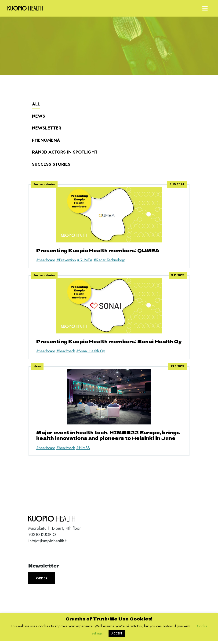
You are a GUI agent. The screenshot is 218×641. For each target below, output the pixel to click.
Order (41, 578)
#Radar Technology (109, 260)
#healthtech (65, 351)
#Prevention (66, 260)
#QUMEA (84, 260)
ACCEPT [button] (117, 633)
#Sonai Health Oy (90, 351)
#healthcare (45, 260)
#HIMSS (83, 448)
